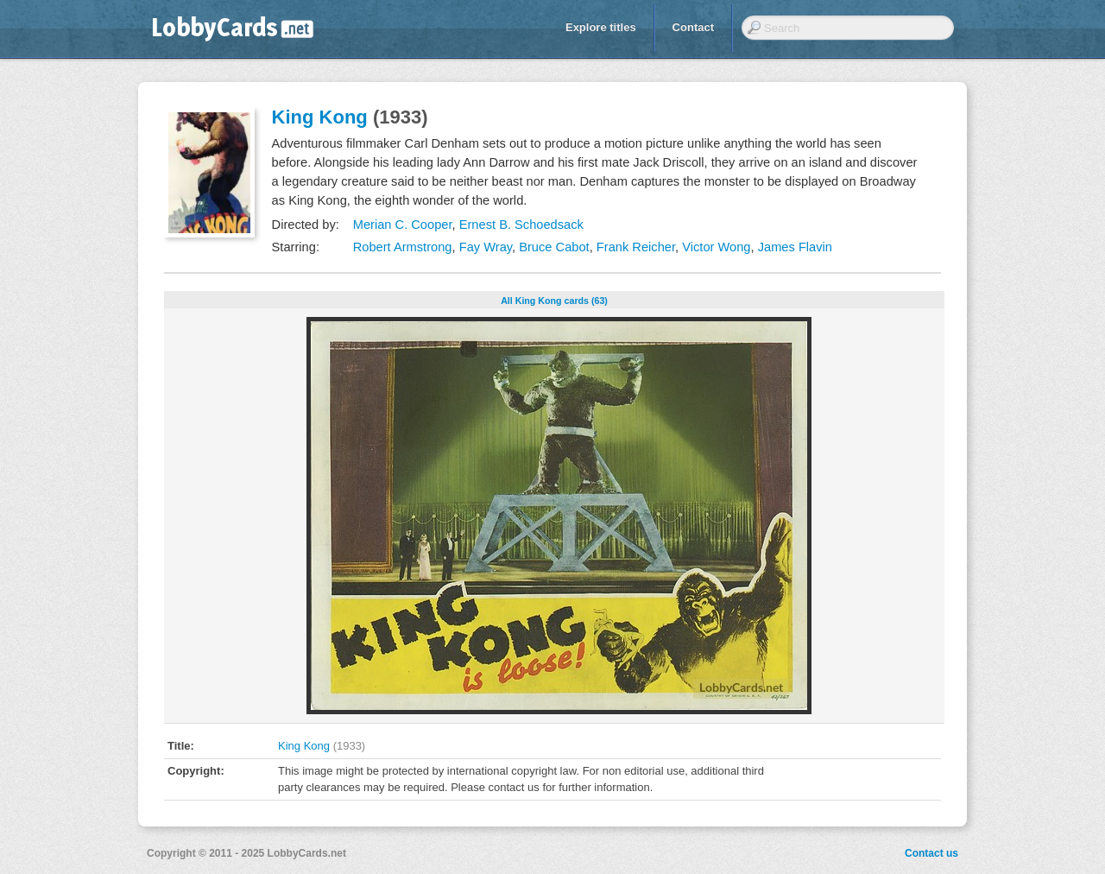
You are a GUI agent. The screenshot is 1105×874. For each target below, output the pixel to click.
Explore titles (600, 27)
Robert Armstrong (402, 247)
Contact (693, 27)
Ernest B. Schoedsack (521, 224)
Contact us (931, 853)
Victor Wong (716, 247)
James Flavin (795, 247)
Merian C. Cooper (402, 224)
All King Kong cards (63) (554, 300)
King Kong (320, 117)
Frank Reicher (636, 247)
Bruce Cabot (554, 247)
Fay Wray (485, 247)
